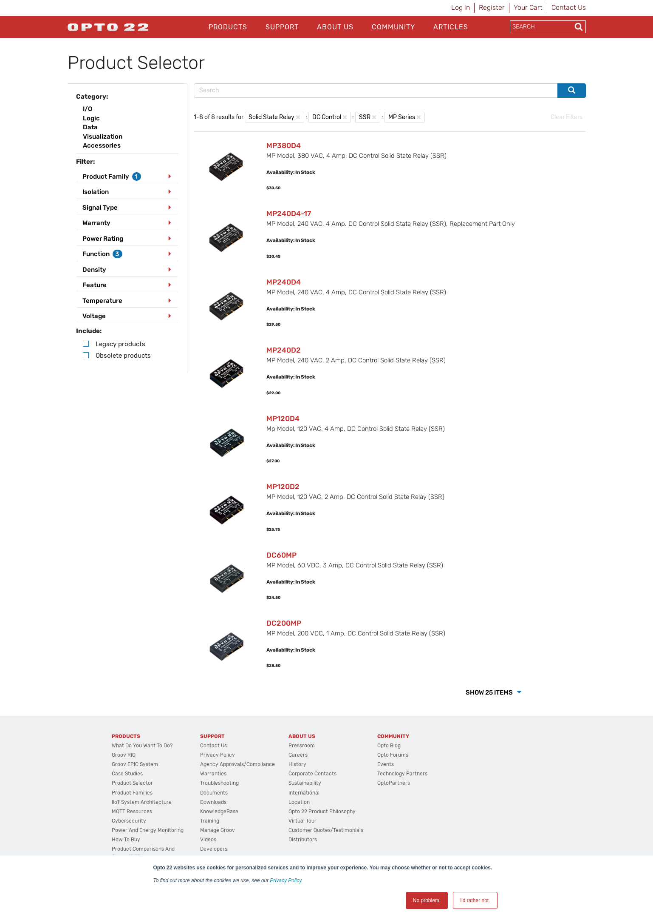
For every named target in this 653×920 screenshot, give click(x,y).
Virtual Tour (302, 821)
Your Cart (528, 7)
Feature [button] (94, 285)
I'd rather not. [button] (475, 900)
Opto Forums (392, 755)
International (303, 793)
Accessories (102, 145)
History (297, 764)
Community (393, 27)
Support (282, 27)
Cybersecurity (129, 821)
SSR (364, 117)
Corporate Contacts (312, 774)
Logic (91, 118)
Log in (460, 7)
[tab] (127, 176)
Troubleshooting (219, 783)
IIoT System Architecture (142, 802)
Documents (214, 793)
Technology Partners (402, 774)
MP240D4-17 (288, 213)
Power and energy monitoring (148, 830)
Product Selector (132, 783)
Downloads (213, 802)
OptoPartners (393, 783)
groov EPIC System (135, 764)
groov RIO (124, 755)
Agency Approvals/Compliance (237, 764)
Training (209, 821)
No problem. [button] (427, 900)
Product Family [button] (111, 176)
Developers (213, 849)
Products (228, 27)
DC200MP (283, 623)
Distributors (302, 840)
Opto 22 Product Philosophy (322, 812)
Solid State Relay (271, 117)
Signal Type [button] (100, 207)
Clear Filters (566, 117)
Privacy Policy (286, 880)
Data (90, 127)
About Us (335, 27)
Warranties (213, 774)
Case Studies (127, 774)
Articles (450, 27)
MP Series (401, 117)
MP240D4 (283, 282)
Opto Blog (389, 746)
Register (492, 7)
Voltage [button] (94, 316)
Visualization (102, 136)
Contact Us (568, 7)
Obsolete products (123, 355)
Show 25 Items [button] (490, 692)
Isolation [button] (95, 192)
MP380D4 (283, 145)
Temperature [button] (102, 301)
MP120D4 (283, 418)
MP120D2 (283, 486)
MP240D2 (283, 350)
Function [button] (102, 254)
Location (299, 802)
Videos (208, 840)
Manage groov (217, 830)
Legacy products (120, 344)
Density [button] (94, 269)
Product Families (132, 793)
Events (385, 764)
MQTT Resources (132, 812)
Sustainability (304, 783)
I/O (87, 109)
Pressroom (301, 746)
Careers (298, 755)
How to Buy (126, 840)
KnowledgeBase (219, 812)
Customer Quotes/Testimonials (325, 830)
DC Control (326, 117)
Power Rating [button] (102, 238)
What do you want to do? (142, 746)
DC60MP (281, 555)
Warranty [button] (96, 223)
